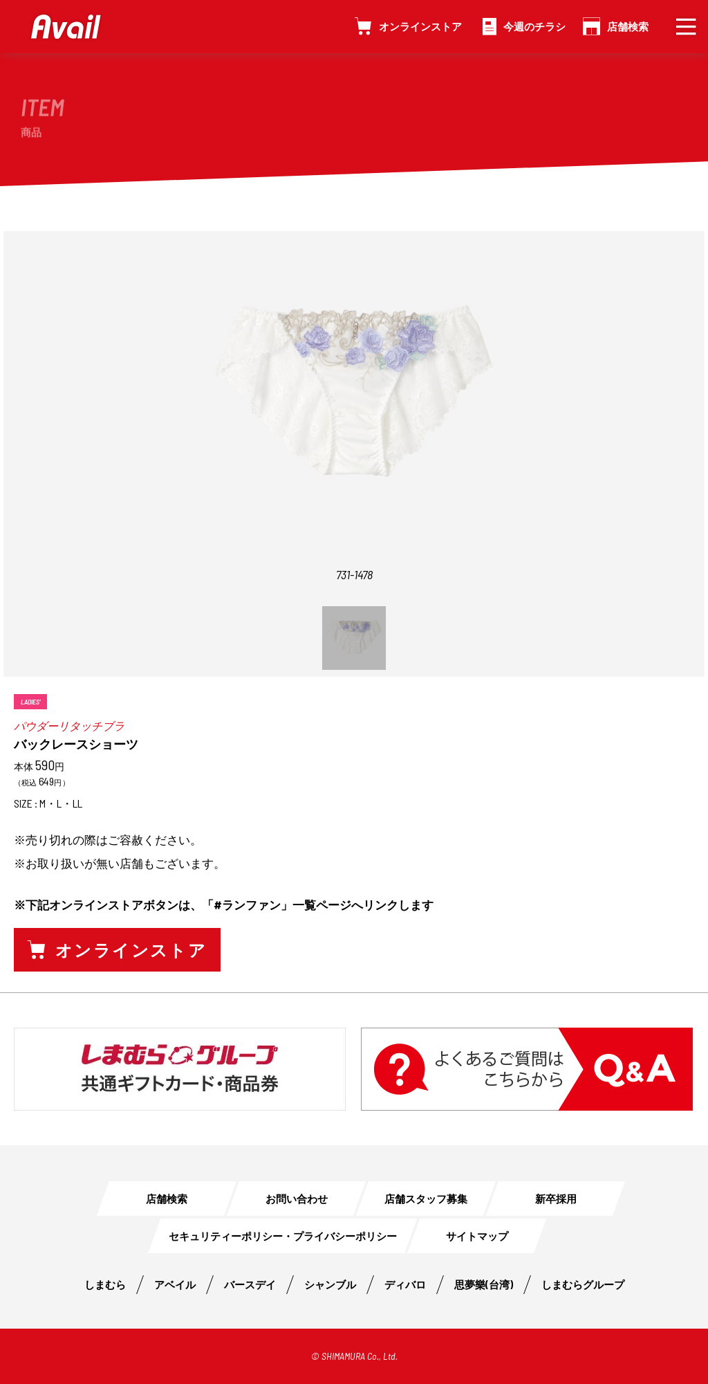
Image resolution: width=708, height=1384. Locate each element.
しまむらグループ (582, 1284)
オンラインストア (420, 26)
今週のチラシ (534, 26)
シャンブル (330, 1284)
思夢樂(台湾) (483, 1284)
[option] (354, 418)
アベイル (175, 1284)
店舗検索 (628, 26)
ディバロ (405, 1284)
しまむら (105, 1284)
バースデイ (250, 1284)
